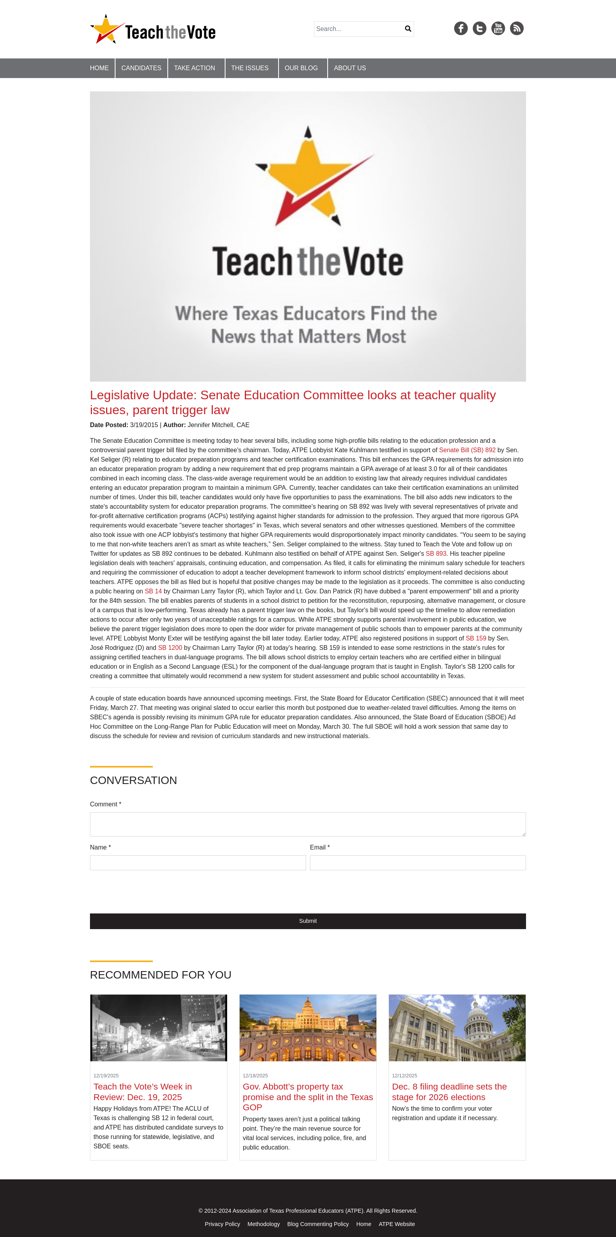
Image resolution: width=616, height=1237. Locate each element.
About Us (350, 68)
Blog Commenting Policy (318, 1224)
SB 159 (476, 638)
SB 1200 (170, 647)
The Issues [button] (250, 68)
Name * (100, 847)
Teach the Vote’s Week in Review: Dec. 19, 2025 (143, 1092)
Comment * (105, 804)
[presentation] (149, 892)
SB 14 (153, 591)
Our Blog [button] (301, 68)
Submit (308, 921)
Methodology (264, 1224)
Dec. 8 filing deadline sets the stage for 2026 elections (449, 1092)
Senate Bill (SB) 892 (467, 450)
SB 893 (436, 553)
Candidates (141, 68)
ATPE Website (397, 1224)
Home (99, 68)
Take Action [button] (194, 68)
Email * (320, 847)
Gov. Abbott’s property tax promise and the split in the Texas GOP (308, 1097)
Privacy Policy (222, 1224)
